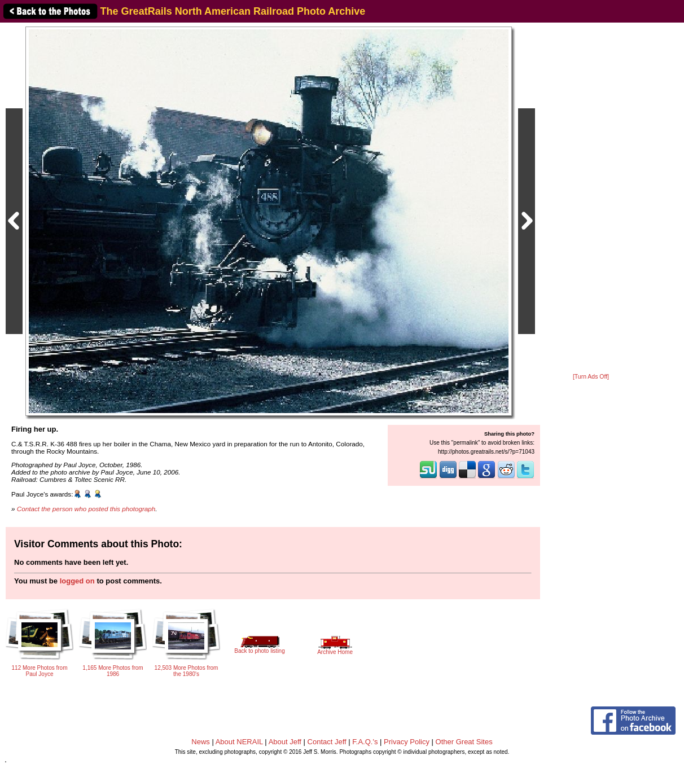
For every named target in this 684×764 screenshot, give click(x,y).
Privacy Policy (406, 741)
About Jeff (285, 741)
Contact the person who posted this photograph (86, 508)
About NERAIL (239, 741)
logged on (77, 581)
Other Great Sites (464, 741)
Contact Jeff (327, 741)
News (200, 741)
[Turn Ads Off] (591, 377)
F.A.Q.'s (365, 741)
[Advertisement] (591, 198)
